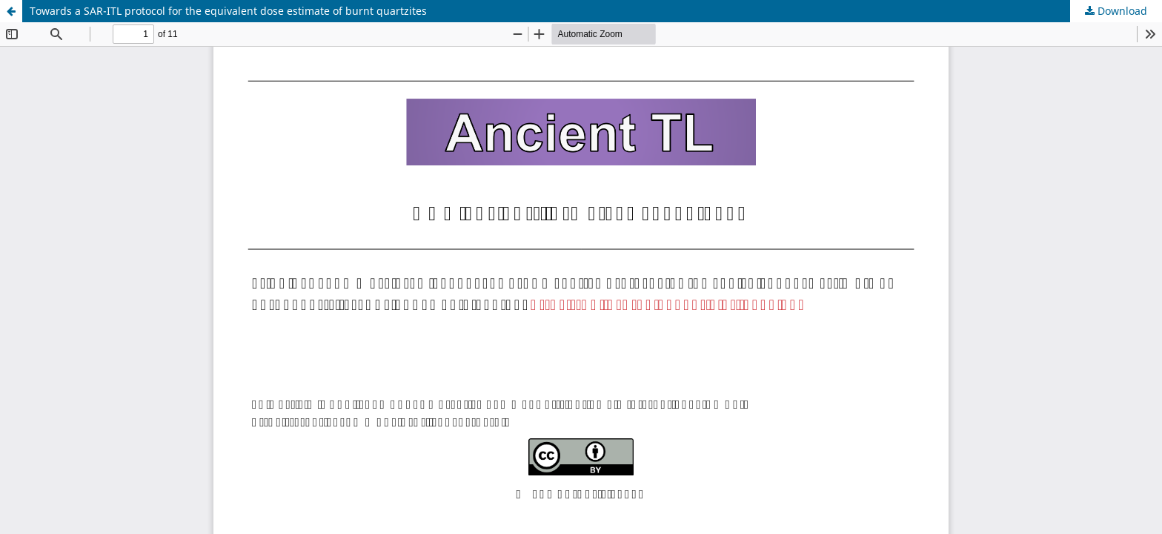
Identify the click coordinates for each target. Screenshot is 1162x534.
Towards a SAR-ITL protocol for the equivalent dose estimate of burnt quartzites (228, 11)
